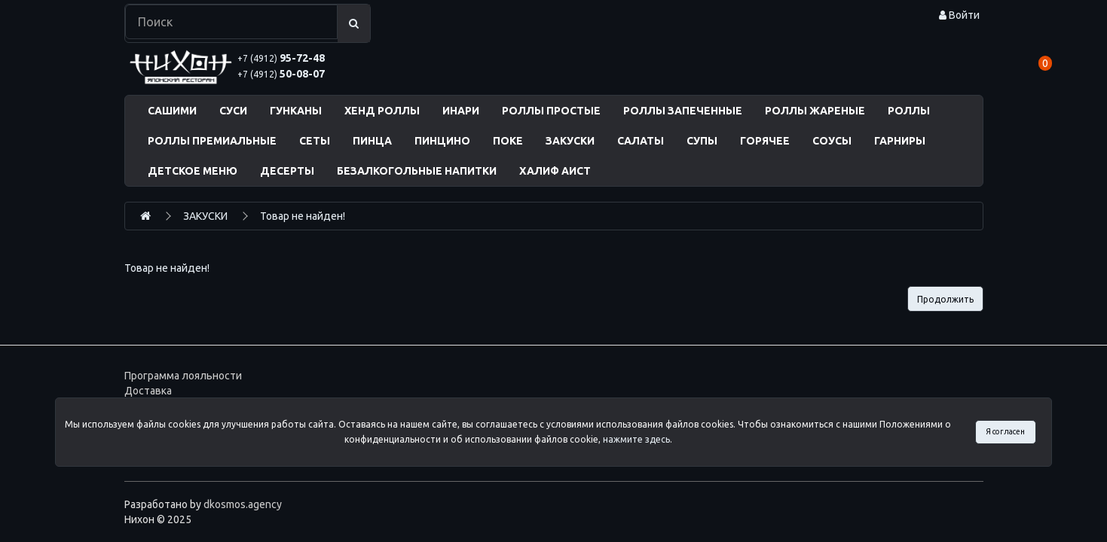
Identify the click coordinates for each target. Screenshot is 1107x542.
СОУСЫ (832, 141)
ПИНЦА (372, 141)
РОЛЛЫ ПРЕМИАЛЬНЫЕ (212, 141)
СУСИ (233, 111)
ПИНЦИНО (442, 141)
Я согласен (1005, 431)
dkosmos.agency (242, 504)
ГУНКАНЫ (296, 111)
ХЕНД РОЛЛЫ (382, 111)
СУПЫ (702, 141)
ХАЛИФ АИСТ (555, 171)
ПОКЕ (508, 141)
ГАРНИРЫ (899, 141)
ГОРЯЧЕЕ (765, 141)
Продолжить (945, 299)
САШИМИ (172, 111)
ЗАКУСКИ (570, 141)
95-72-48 (281, 58)
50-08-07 (281, 74)
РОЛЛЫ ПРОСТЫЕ (551, 111)
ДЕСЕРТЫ (287, 171)
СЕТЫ (314, 141)
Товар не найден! (302, 216)
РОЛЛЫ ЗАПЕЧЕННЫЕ (682, 111)
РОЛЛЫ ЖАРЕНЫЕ (815, 111)
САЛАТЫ (640, 141)
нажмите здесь (636, 439)
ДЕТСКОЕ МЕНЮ (192, 171)
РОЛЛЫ (909, 111)
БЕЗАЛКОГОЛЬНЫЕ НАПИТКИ (417, 171)
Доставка (148, 391)
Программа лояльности (183, 376)
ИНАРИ (460, 111)
